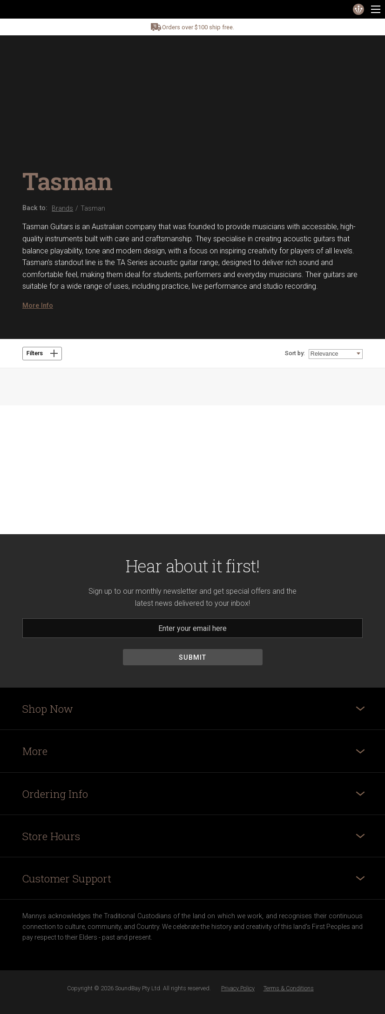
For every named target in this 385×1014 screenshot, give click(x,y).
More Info (37, 305)
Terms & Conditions (288, 988)
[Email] (192, 628)
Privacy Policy (238, 988)
